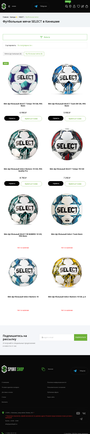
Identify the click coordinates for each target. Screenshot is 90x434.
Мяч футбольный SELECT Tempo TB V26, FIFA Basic (23, 105)
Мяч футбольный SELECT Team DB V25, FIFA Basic (67, 105)
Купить (11, 118)
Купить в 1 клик (31, 118)
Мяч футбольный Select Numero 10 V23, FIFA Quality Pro (23, 169)
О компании (5, 379)
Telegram (40, 6)
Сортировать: (10, 45)
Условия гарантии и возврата (10, 383)
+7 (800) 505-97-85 (10, 429)
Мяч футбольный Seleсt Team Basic (67, 233)
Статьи (4, 393)
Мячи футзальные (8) (13, 54)
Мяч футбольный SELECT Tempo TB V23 (67, 168)
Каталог (50, 367)
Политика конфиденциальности (56, 379)
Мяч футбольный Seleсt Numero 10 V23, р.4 (67, 296)
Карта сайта (50, 393)
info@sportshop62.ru (11, 420)
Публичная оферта (52, 388)
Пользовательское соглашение (56, 383)
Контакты (5, 398)
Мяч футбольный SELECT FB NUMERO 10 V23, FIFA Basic (23, 234)
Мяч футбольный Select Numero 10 (23, 296)
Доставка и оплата (7, 388)
